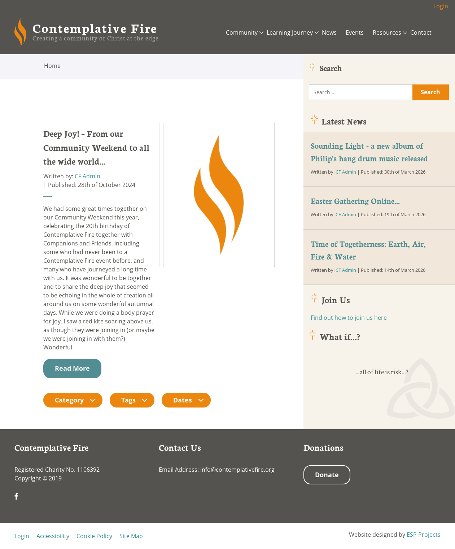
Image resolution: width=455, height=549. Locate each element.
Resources (387, 32)
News (329, 32)
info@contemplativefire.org (237, 470)
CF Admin (87, 176)
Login (440, 6)
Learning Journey (290, 32)
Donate (327, 474)
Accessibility (52, 536)
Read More (72, 368)
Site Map (131, 536)
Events (355, 32)
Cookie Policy (94, 536)
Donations (323, 447)
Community (242, 32)
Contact (421, 32)
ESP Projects (424, 535)
